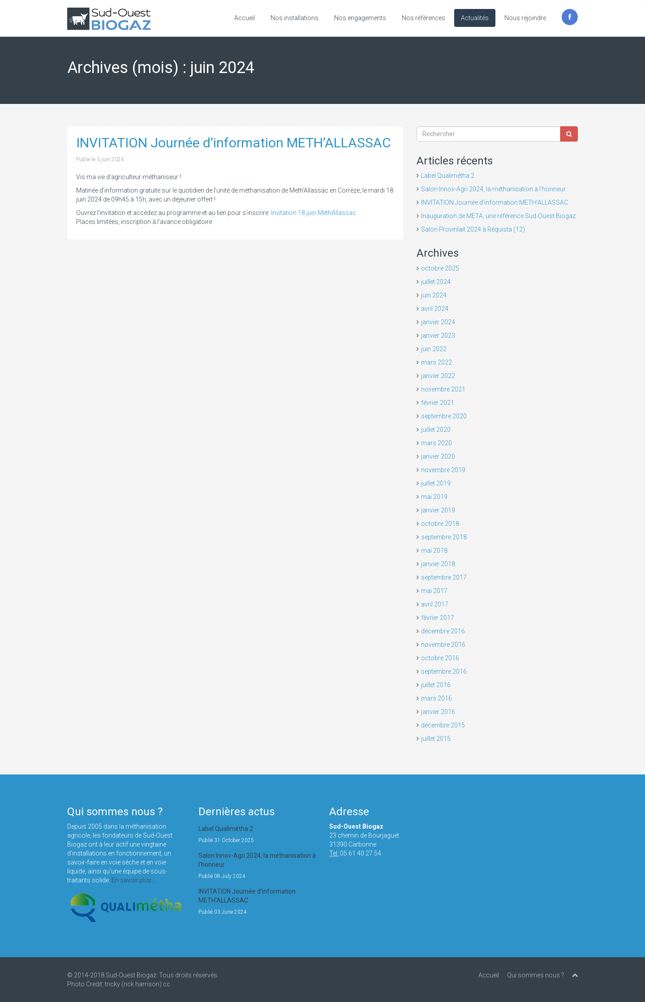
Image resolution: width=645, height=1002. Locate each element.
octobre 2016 (440, 658)
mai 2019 (434, 496)
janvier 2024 (438, 322)
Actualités (475, 18)
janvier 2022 (438, 375)
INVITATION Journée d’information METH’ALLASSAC (233, 143)
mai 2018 (434, 550)
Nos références (423, 18)
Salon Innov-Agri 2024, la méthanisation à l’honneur (493, 189)
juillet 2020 (436, 429)
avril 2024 (434, 308)
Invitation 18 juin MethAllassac (313, 212)
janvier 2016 (438, 711)
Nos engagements (360, 18)
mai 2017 (434, 590)
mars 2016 (436, 698)
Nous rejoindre (525, 18)
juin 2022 (434, 349)
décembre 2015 (443, 725)
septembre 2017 (444, 577)
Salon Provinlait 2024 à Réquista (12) (473, 229)
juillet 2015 (436, 738)
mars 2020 (436, 443)
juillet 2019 (436, 483)
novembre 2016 (443, 644)
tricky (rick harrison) (133, 984)
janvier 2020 (438, 456)
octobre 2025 (440, 268)
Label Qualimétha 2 (447, 175)
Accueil (244, 18)
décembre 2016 (443, 631)
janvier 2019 (438, 510)
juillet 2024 (436, 281)
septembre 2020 (444, 416)
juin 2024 (434, 295)
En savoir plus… (133, 880)
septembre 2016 (444, 671)
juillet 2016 (436, 684)
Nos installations (294, 18)
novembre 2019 (443, 469)
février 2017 (437, 617)
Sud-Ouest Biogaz (131, 975)
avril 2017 (434, 604)
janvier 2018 (438, 564)
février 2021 (437, 402)
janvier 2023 (438, 335)
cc (166, 984)
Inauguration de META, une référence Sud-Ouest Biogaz (498, 215)
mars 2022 (436, 362)
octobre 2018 (440, 523)
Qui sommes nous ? (535, 975)
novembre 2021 (443, 389)
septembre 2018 (444, 537)
